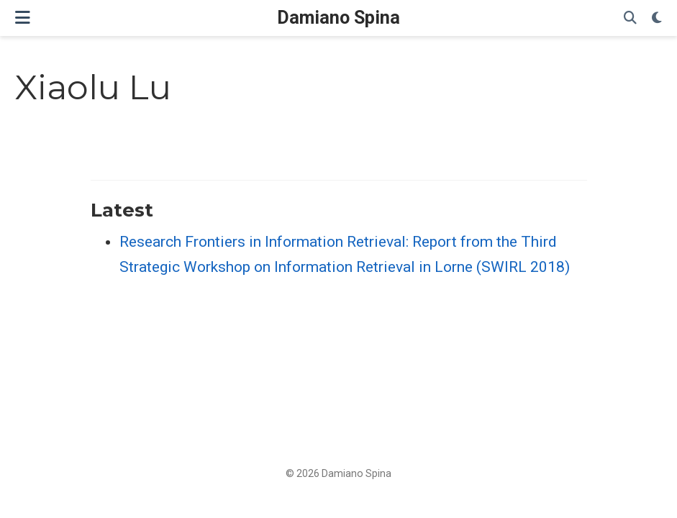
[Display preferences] (657, 18)
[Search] (630, 18)
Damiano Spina (338, 17)
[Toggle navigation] (22, 17)
